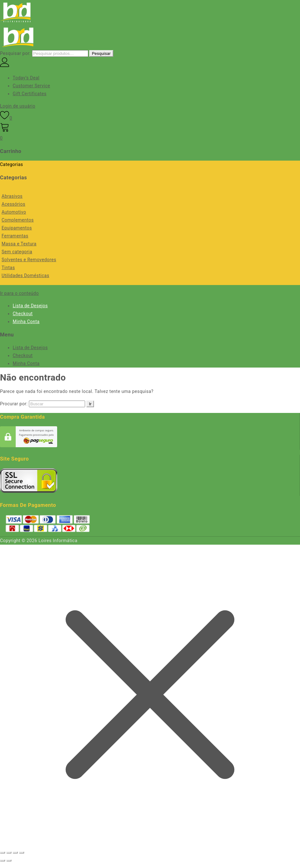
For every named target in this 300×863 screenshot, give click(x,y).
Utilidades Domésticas (25, 275)
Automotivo (14, 212)
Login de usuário (17, 106)
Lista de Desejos (30, 305)
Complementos (18, 219)
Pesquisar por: (15, 53)
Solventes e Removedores (29, 259)
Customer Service (31, 85)
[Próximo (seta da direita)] (8, 860)
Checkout (23, 313)
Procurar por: (14, 403)
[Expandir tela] (8, 852)
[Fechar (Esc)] (21, 852)
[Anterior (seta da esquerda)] (2, 860)
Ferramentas (15, 235)
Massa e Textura (19, 243)
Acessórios (13, 204)
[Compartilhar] (15, 852)
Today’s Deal (26, 77)
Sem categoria (17, 251)
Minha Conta (26, 321)
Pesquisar (101, 53)
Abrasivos (12, 196)
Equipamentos (17, 227)
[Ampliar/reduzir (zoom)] (2, 852)
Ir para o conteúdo (19, 293)
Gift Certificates (29, 93)
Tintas (8, 267)
